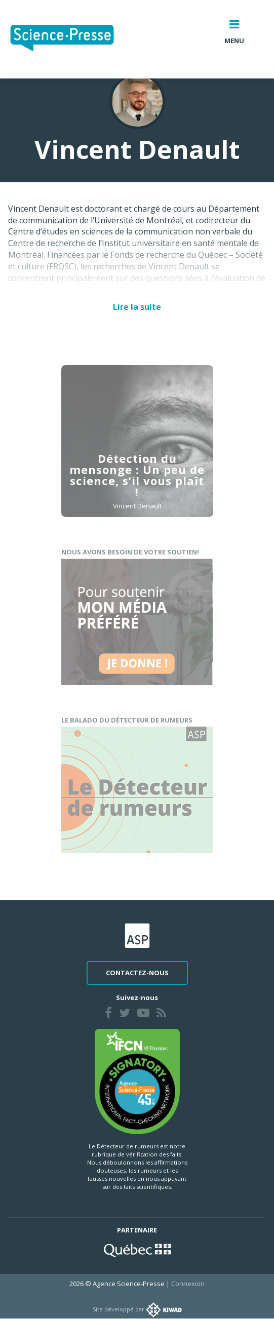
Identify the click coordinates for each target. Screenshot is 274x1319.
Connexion (188, 1283)
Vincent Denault (137, 508)
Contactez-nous (137, 972)
